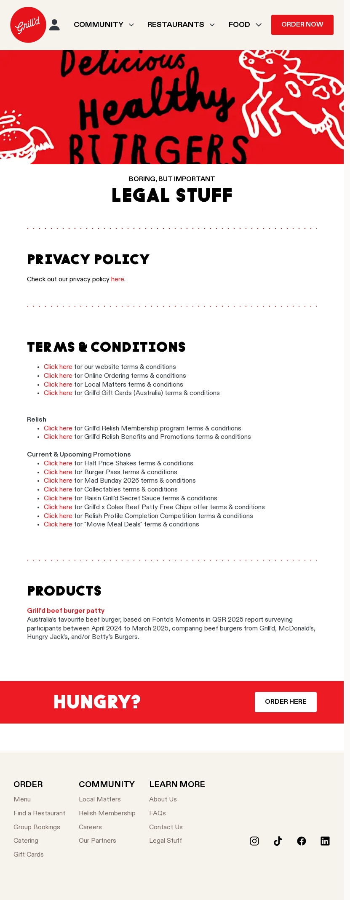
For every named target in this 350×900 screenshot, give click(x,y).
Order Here (286, 702)
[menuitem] (28, 25)
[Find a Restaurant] (39, 813)
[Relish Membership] (107, 813)
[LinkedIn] (325, 841)
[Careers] (107, 827)
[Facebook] (302, 841)
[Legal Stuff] (177, 841)
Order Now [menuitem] (302, 24)
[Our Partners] (107, 841)
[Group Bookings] (39, 827)
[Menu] (39, 800)
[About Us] (177, 800)
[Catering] (39, 841)
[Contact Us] (177, 827)
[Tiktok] (278, 841)
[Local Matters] (107, 800)
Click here (59, 367)
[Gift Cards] (39, 855)
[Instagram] (254, 841)
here (117, 279)
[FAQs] (177, 813)
